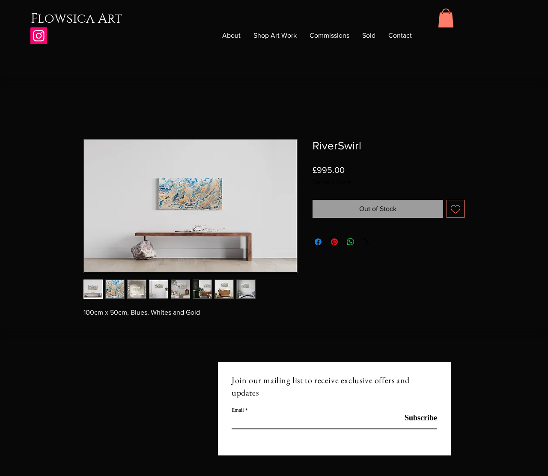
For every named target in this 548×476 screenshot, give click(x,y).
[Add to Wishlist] (456, 209)
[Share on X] (367, 242)
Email (238, 410)
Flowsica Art (76, 18)
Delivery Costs (332, 181)
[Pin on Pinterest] (334, 242)
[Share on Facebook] (318, 242)
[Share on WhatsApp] (350, 242)
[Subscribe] (415, 418)
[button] (446, 18)
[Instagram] (38, 35)
